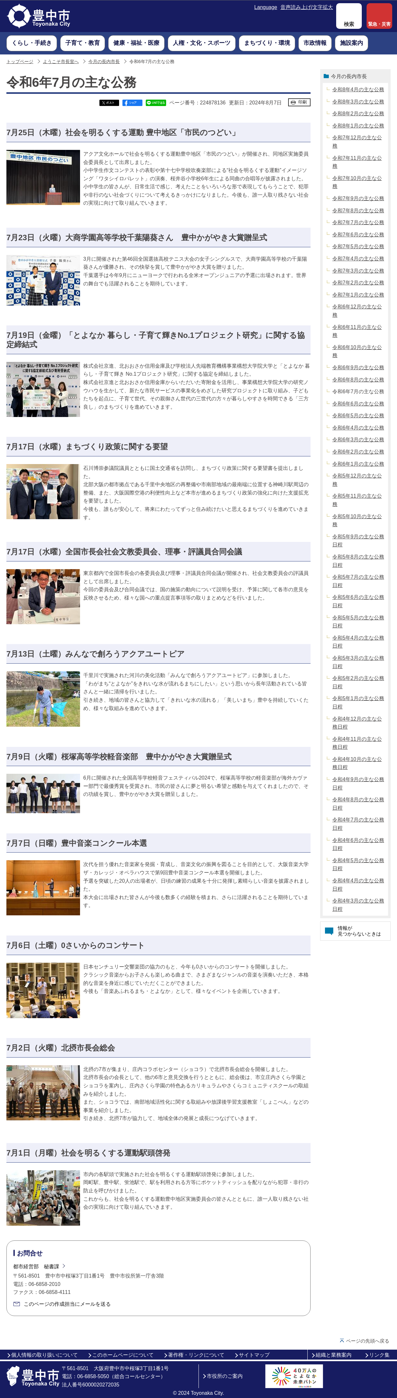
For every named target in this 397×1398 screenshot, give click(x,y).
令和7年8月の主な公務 (358, 210)
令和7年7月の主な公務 (358, 222)
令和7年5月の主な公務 (358, 246)
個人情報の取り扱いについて (44, 1355)
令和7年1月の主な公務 (358, 295)
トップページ (19, 61)
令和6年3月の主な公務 (358, 439)
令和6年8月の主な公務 (358, 379)
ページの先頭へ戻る (367, 1341)
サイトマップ (254, 1355)
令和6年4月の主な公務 (358, 427)
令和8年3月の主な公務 (358, 101)
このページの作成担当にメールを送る (67, 1304)
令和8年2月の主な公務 (358, 113)
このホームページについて (123, 1355)
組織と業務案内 (334, 1355)
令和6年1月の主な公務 (358, 464)
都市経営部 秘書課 (36, 1266)
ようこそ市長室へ (61, 61)
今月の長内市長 (104, 61)
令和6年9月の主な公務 (358, 367)
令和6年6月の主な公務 (358, 403)
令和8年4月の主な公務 (358, 89)
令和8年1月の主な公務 (358, 125)
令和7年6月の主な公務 (358, 234)
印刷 (302, 102)
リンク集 (379, 1355)
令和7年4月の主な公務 (358, 258)
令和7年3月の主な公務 (358, 271)
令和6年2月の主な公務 (358, 451)
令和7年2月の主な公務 (358, 282)
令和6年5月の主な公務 (358, 415)
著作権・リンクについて (196, 1355)
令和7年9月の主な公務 (358, 198)
